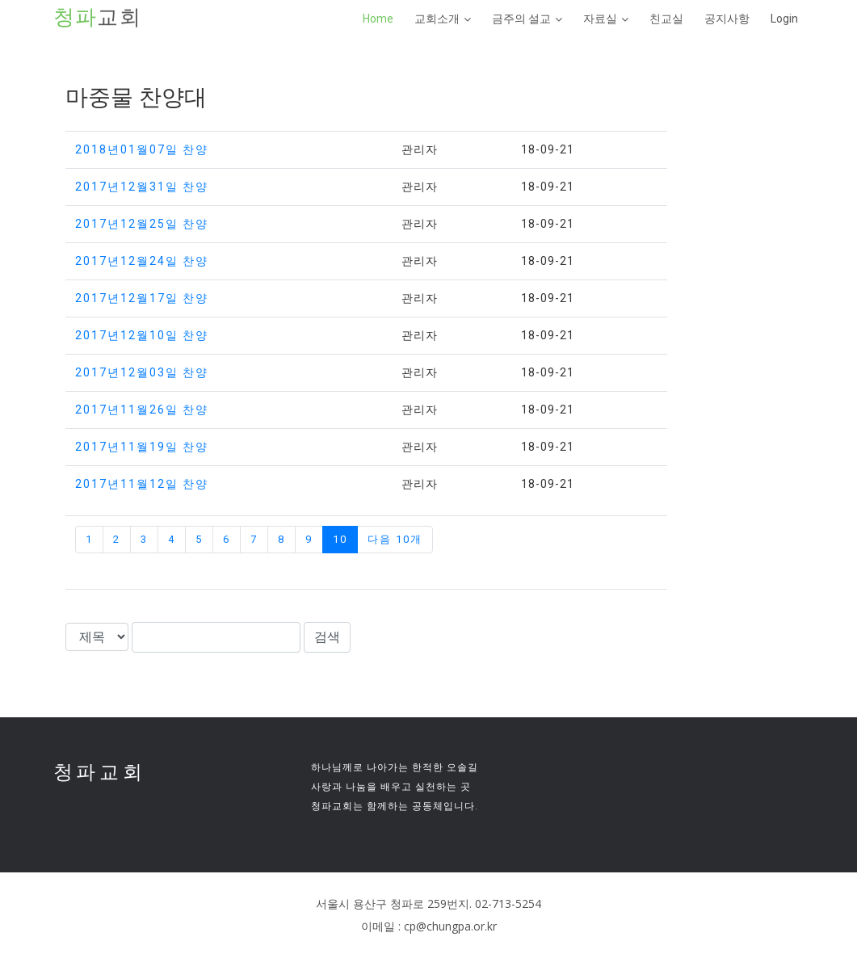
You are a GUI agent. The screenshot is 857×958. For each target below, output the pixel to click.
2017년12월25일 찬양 (141, 223)
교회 (97, 17)
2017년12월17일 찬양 (141, 298)
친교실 (666, 18)
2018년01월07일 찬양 (141, 149)
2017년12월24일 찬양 (141, 260)
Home (378, 18)
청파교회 (99, 772)
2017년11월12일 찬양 (141, 483)
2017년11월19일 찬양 (141, 446)
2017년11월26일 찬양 (141, 409)
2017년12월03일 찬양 (141, 372)
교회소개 (437, 18)
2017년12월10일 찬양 (141, 335)
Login (784, 18)
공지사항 (727, 18)
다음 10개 (395, 539)
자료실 (600, 18)
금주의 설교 (521, 18)
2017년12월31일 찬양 (141, 186)
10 (340, 539)
